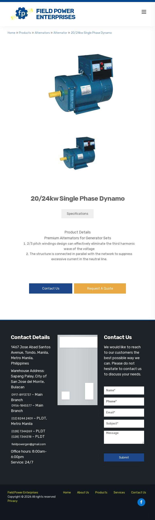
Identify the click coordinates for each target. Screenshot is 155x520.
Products (25, 33)
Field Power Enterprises (55, 14)
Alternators (42, 33)
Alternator (60, 33)
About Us (83, 492)
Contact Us (50, 288)
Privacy (13, 501)
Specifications (77, 214)
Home (11, 33)
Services (119, 492)
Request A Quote (100, 288)
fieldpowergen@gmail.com (28, 444)
